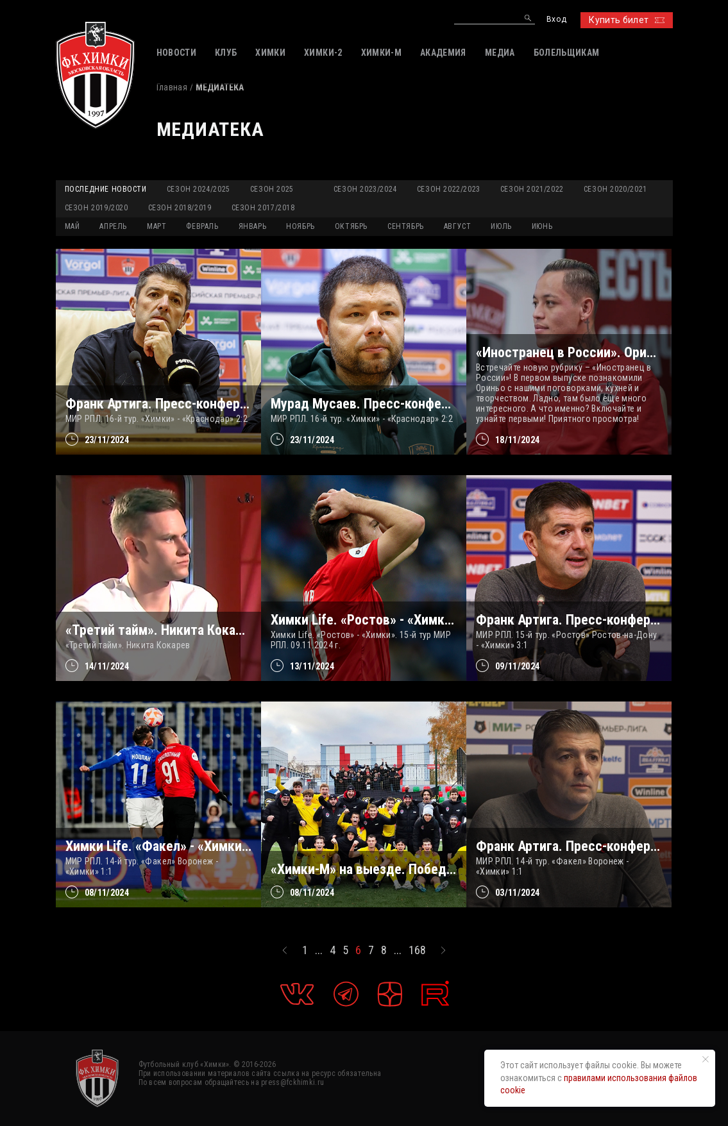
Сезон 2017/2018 (263, 207)
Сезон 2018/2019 (180, 207)
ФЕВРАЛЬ (202, 226)
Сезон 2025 (272, 189)
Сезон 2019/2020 (96, 207)
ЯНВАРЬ (253, 226)
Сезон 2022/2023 (448, 189)
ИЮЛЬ (501, 226)
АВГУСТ (457, 226)
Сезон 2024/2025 (198, 189)
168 (417, 950)
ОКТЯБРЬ (351, 226)
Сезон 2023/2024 (365, 189)
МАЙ (72, 226)
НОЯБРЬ (300, 226)
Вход (556, 19)
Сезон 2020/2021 (615, 189)
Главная (172, 87)
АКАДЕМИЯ (443, 52)
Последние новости (106, 189)
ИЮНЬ (542, 226)
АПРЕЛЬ (113, 226)
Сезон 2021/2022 (532, 189)
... (319, 950)
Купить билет (626, 20)
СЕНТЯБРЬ (405, 226)
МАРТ (156, 226)
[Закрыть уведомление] (705, 1059)
